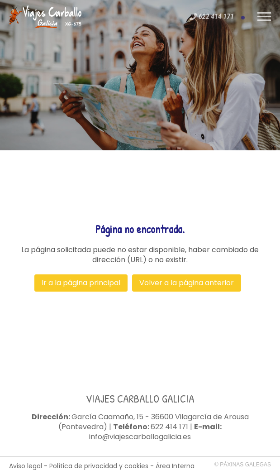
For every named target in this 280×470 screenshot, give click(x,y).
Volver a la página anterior (186, 283)
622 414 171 (169, 427)
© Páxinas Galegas (242, 464)
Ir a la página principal (81, 283)
